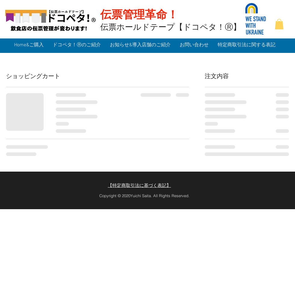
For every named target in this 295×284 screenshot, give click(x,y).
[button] (279, 24)
